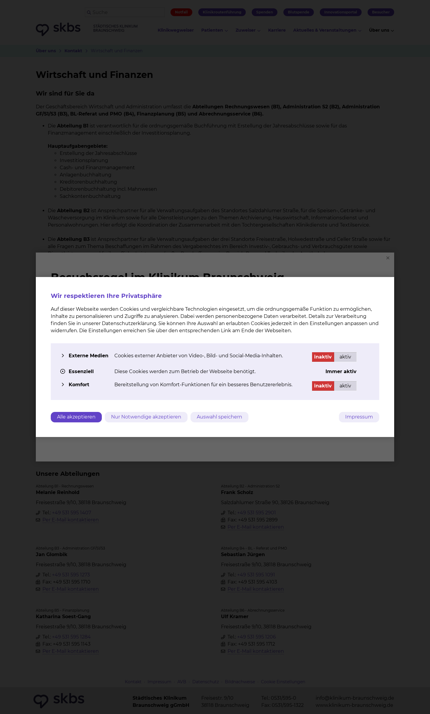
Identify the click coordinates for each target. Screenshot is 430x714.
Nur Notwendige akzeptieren (146, 417)
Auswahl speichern (219, 417)
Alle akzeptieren (76, 417)
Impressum (359, 417)
